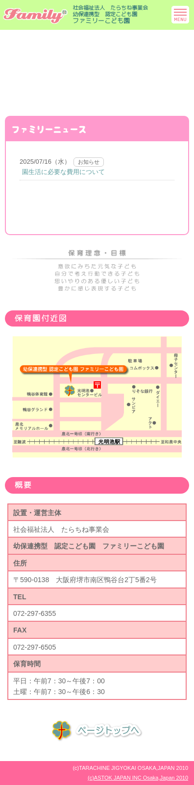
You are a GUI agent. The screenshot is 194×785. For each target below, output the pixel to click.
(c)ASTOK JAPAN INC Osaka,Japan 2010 (138, 778)
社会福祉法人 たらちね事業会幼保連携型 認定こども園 (110, 14)
